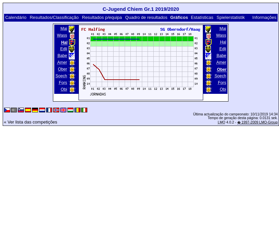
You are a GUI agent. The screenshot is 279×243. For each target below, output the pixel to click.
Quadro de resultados (146, 17)
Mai (63, 28)
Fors (63, 82)
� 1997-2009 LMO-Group (257, 122)
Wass (62, 35)
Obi (64, 89)
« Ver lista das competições (30, 122)
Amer (62, 62)
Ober (62, 69)
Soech (61, 76)
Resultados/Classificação (54, 17)
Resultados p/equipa (102, 17)
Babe (62, 55)
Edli (63, 49)
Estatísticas (202, 17)
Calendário (15, 17)
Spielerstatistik (231, 17)
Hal (223, 42)
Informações (264, 17)
